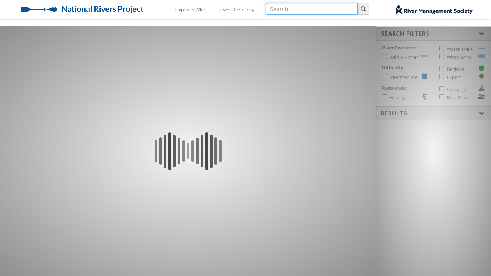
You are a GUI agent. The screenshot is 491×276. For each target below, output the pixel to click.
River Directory (236, 9)
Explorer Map (191, 9)
